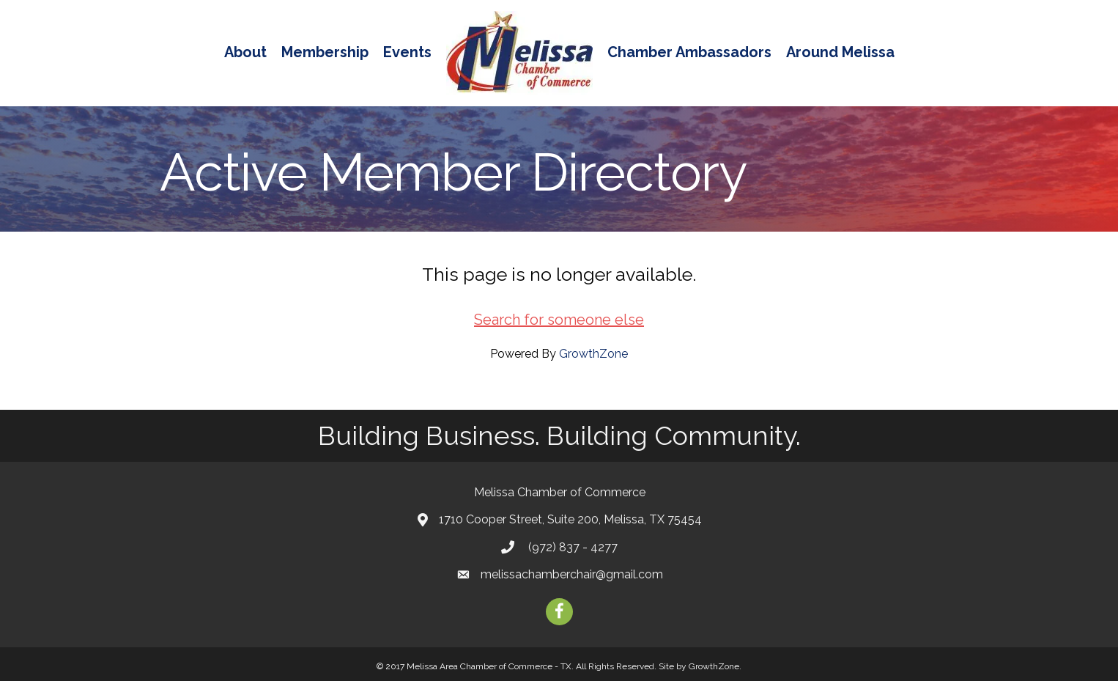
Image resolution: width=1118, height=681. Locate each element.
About (245, 52)
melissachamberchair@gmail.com (572, 574)
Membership (325, 52)
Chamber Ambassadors (689, 52)
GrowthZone (593, 354)
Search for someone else (559, 319)
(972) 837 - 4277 (571, 547)
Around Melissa (840, 52)
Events (407, 52)
